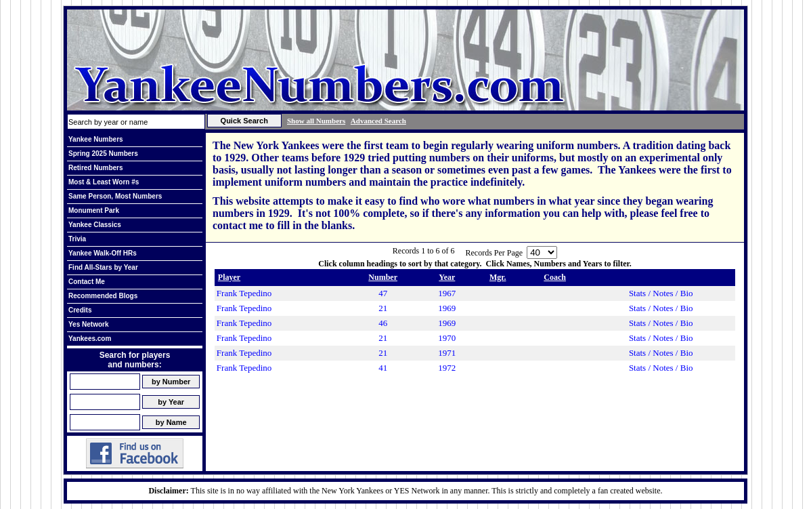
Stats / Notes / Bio (661, 293)
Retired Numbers (95, 167)
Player (229, 277)
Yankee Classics (94, 224)
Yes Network (88, 324)
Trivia (77, 239)
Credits (79, 310)
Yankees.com (89, 338)
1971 (447, 353)
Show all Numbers (316, 121)
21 (382, 308)
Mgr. (497, 277)
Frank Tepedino (244, 293)
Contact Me (86, 281)
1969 (447, 308)
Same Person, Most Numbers (115, 196)
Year (447, 277)
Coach (555, 277)
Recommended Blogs (102, 296)
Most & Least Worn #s (103, 182)
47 (382, 293)
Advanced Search (378, 121)
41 (382, 368)
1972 (447, 368)
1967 (447, 293)
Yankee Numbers (95, 139)
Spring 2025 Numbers (103, 153)
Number (382, 277)
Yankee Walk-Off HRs (102, 253)
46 (382, 323)
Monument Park (93, 210)
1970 (447, 338)
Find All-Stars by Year (103, 267)
